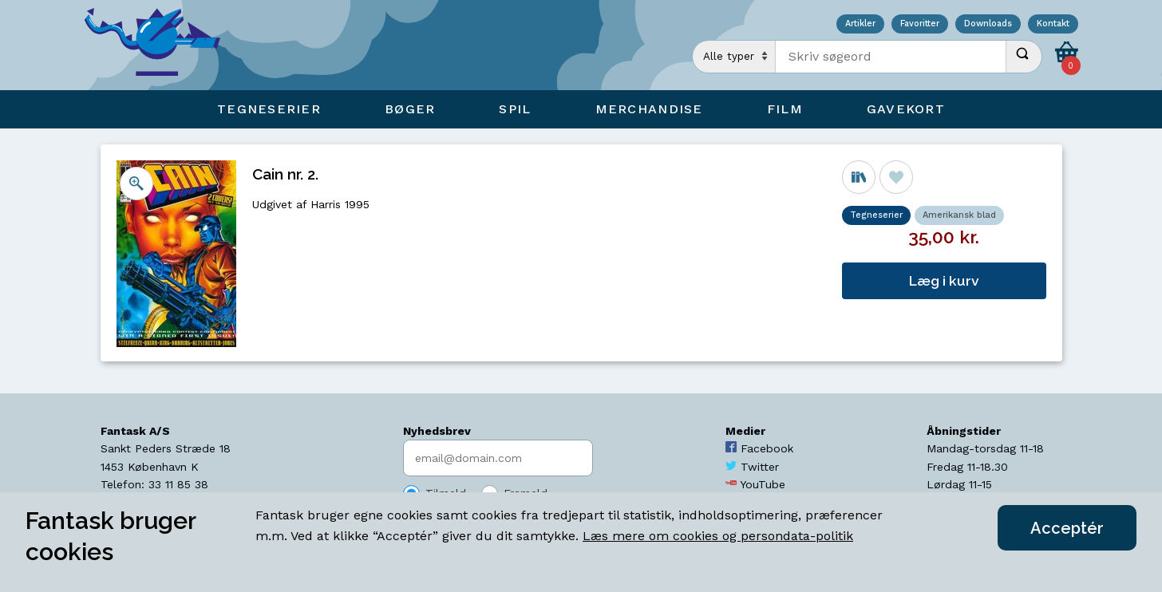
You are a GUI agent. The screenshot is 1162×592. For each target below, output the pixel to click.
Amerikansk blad (959, 215)
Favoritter (919, 24)
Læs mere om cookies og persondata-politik (718, 535)
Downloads (988, 24)
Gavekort (906, 108)
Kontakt (1053, 24)
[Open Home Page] (160, 45)
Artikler (860, 24)
